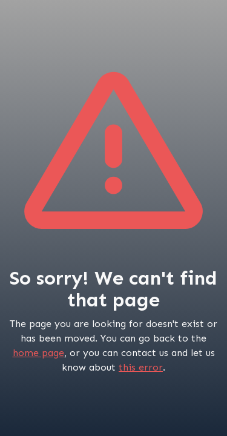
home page (38, 352)
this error (141, 367)
